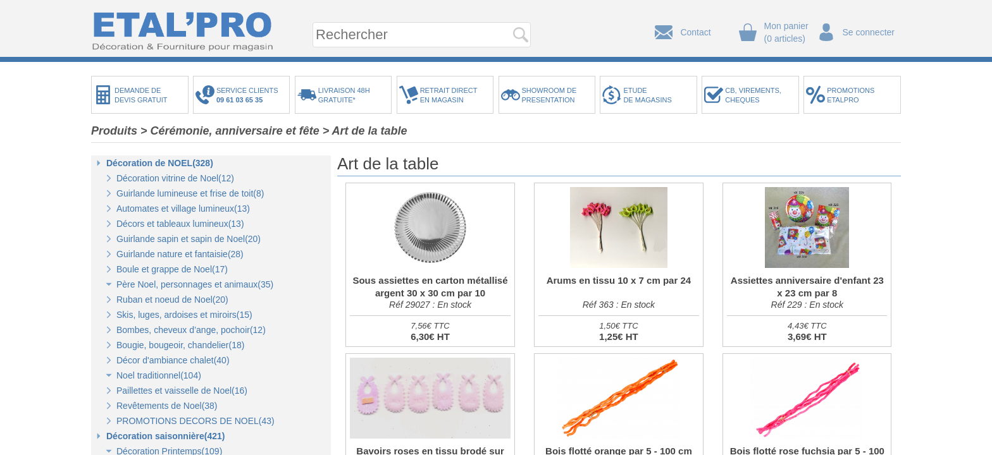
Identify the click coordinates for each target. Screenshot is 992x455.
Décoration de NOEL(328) (159, 163)
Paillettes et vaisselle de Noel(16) (181, 390)
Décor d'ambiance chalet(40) (173, 360)
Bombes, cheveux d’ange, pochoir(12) (191, 330)
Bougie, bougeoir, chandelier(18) (180, 345)
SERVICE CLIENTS (249, 95)
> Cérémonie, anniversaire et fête (229, 130)
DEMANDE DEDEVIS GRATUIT (141, 95)
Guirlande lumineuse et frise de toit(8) (190, 193)
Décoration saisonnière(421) (165, 436)
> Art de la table (365, 130)
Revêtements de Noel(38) (167, 406)
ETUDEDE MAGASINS (647, 95)
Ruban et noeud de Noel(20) (172, 299)
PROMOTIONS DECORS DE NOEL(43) (195, 421)
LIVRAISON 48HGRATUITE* (344, 95)
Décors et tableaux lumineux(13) (180, 224)
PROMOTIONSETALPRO (850, 95)
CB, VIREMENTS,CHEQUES (753, 95)
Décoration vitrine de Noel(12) (175, 178)
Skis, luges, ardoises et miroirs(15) (184, 315)
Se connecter (869, 32)
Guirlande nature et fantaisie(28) (180, 254)
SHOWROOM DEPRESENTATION (549, 95)
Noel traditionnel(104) (158, 375)
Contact (695, 32)
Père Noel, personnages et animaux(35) (194, 284)
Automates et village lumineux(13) (183, 208)
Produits (114, 130)
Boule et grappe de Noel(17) (172, 269)
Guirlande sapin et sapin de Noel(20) (188, 239)
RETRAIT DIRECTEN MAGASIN (449, 95)
